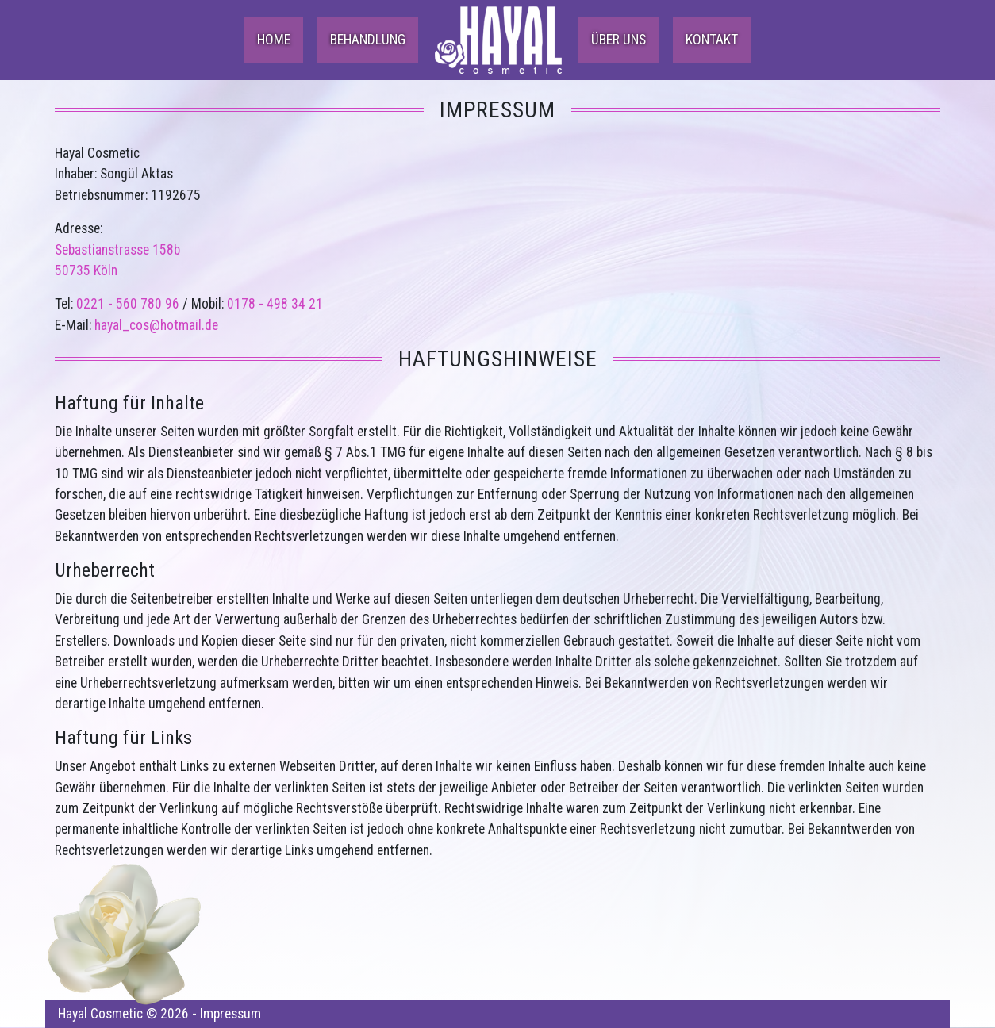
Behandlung (367, 40)
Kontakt (712, 40)
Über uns (618, 40)
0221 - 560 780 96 (127, 304)
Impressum (230, 1014)
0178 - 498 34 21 (275, 304)
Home (273, 40)
